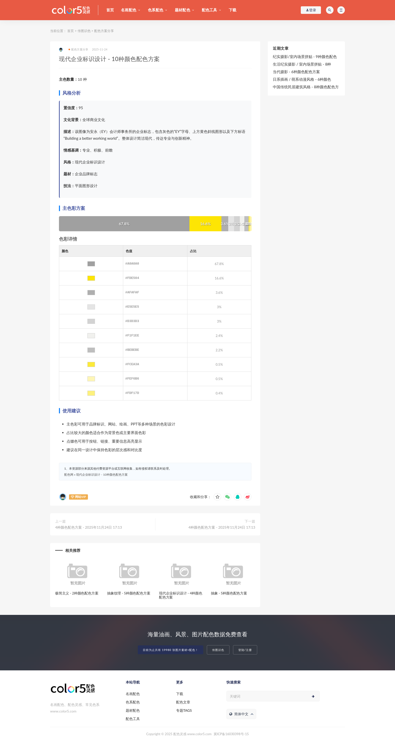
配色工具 (209, 10)
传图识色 (84, 31)
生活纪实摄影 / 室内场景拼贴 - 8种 (302, 64)
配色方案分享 (104, 31)
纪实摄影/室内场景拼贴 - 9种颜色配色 (305, 56)
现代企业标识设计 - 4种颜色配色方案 (180, 595)
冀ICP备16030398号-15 (231, 734)
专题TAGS (184, 710)
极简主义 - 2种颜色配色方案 (76, 593)
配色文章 (183, 702)
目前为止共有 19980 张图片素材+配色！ (170, 649)
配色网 (68, 474)
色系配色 (155, 10)
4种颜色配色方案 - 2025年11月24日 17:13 (88, 527)
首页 (110, 10)
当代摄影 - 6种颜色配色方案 (296, 71)
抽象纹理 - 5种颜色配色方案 (128, 593)
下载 (232, 10)
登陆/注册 (245, 649)
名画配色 (128, 10)
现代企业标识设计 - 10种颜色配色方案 (102, 474)
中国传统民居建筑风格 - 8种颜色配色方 (306, 86)
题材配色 (182, 10)
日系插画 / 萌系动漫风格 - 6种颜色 (302, 79)
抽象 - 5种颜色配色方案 (229, 593)
